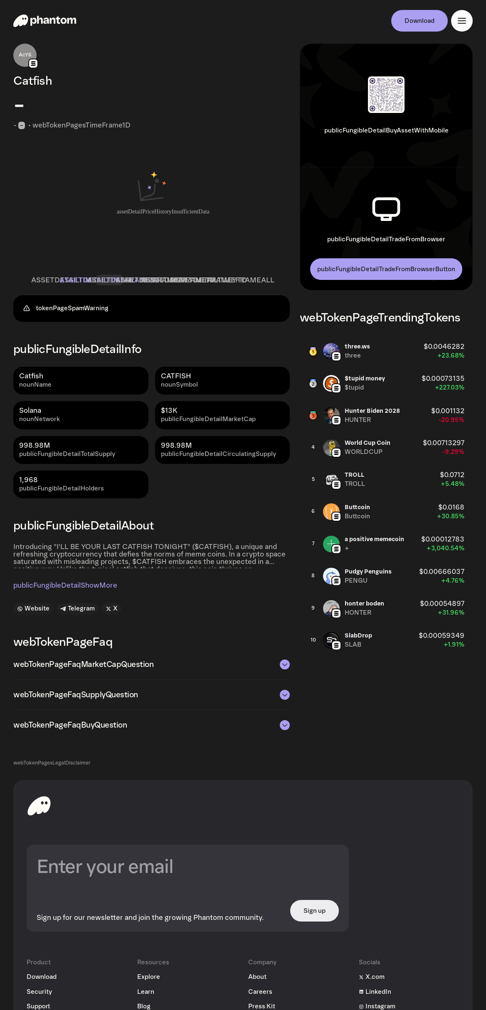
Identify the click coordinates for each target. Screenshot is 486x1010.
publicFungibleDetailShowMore (65, 585)
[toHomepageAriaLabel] (39, 805)
